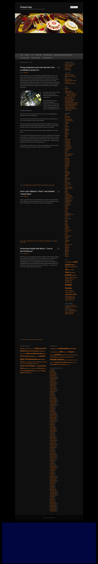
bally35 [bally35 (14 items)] (68, 265)
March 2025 (52, 372)
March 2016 (52, 453)
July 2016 (52, 449)
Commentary (67, 142)
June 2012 (52, 497)
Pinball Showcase (69, 199)
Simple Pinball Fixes (69, 214)
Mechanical (67, 174)
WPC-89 (66, 251)
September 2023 (53, 378)
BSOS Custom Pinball (24, 57)
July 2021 (52, 392)
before (25, 240)
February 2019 (53, 428)
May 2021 (52, 394)
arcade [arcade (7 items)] (68, 262)
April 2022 (52, 385)
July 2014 (52, 470)
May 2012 (52, 499)
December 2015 (53, 454)
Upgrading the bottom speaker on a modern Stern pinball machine (70, 109)
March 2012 (52, 502)
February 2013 (53, 490)
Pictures (67, 192)
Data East (67, 149)
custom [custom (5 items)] (76, 266)
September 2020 (53, 404)
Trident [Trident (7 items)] (67, 298)
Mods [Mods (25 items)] (21, 361)
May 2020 (52, 410)
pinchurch (35, 339)
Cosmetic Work (68, 146)
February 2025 (53, 374)
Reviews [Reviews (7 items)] (36, 366)
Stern (66, 223)
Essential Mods (68, 155)
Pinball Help (26, 7)
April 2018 (52, 434)
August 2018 (52, 431)
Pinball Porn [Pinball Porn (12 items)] (30, 363)
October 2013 (53, 479)
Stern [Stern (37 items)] (22, 368)
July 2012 (52, 496)
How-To (30, 185)
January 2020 (53, 414)
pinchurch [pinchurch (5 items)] (67, 290)
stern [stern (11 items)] (71, 294)
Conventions (67, 145)
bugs (66, 138)
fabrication (67, 158)
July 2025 (52, 369)
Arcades (67, 122)
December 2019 (53, 415)
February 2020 (53, 413)
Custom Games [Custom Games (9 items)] (23, 353)
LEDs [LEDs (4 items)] (73, 277)
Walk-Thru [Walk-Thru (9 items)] (72, 298)
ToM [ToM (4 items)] (73, 296)
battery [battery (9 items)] (73, 265)
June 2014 (52, 472)
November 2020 (53, 401)
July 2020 (52, 407)
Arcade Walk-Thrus (69, 120)
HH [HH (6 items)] (75, 275)
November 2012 (53, 493)
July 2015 (52, 460)
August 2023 (52, 379)
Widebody (67, 247)
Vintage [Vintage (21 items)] (43, 370)
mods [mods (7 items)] (70, 278)
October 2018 (53, 430)
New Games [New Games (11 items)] (30, 361)
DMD (66, 152)
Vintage (66, 241)
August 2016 (52, 447)
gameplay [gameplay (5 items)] (73, 272)
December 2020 (53, 400)
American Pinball (68, 119)
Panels (66, 191)
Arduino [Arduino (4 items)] (71, 262)
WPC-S (66, 254)
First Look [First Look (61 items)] (24, 356)
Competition (67, 143)
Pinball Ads (67, 194)
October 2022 (53, 384)
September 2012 (53, 495)
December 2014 (53, 466)
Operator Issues (68, 188)
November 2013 (53, 477)
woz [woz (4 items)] (69, 364)
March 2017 (52, 443)
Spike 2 (66, 221)
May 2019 (52, 424)
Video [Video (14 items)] (35, 370)
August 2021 (52, 391)
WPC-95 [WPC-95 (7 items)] (30, 372)
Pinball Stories (68, 201)
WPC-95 (66, 253)
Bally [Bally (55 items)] (37, 348)
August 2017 (52, 441)
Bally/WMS (67, 129)
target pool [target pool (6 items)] (67, 296)
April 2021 (52, 395)
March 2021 (52, 397)
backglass (67, 126)
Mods (66, 176)
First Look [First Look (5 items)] (70, 269)
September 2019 (53, 420)
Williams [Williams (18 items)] (22, 372)
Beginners (67, 133)
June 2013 (52, 484)
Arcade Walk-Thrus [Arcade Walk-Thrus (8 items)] (28, 348)
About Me (27, 54)
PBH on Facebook (69, 65)
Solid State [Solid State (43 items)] (42, 366)
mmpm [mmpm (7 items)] (67, 278)
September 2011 (53, 510)
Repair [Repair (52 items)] (32, 366)
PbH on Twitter (68, 69)
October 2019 (53, 418)
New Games (67, 182)
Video (66, 238)
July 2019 (52, 423)
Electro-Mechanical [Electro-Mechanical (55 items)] (34, 353)
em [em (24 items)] (66, 269)
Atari (66, 125)
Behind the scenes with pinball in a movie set (63, 54)
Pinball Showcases (69, 101)
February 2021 (53, 398)
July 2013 (52, 483)
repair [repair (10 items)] (67, 294)
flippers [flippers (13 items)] (68, 272)
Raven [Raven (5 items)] (71, 292)
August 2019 (52, 421)
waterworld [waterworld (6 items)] (67, 299)
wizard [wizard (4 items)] (67, 364)
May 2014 (52, 473)
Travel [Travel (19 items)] (21, 370)
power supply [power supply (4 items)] (67, 292)
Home (21, 54)
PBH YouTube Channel (70, 64)
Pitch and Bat (68, 204)
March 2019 (52, 427)
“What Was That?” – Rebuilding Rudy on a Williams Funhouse (71, 311)
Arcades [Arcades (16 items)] (22, 348)
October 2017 (53, 438)
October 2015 (53, 456)
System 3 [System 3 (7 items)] (29, 368)
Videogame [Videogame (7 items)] (39, 370)
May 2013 (52, 486)
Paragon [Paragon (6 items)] (67, 280)
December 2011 (53, 506)
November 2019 (53, 417)
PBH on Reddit (68, 66)
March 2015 (52, 464)
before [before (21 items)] (27, 351)
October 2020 (53, 402)
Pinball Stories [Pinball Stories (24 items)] (57, 359)
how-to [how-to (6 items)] (66, 277)
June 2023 (52, 381)
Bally (66, 128)
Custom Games (68, 148)
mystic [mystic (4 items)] (58, 357)
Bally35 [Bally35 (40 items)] (22, 351)
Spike (66, 220)
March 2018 (52, 436)
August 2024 (52, 375)
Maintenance (67, 172)
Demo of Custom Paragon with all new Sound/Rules (71, 306)
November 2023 (53, 377)
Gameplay (67, 164)
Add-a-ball (67, 117)
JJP (66, 169)
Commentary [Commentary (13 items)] (42, 351)
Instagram (67, 68)
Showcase (67, 212)
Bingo (66, 135)
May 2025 (52, 371)
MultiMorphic (68, 178)
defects (66, 151)
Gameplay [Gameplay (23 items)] (32, 356)
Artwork (66, 123)
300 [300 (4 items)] (65, 262)
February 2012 (53, 503)
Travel (66, 234)
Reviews (67, 208)
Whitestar (67, 246)
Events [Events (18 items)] (44, 353)
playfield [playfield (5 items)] (71, 290)
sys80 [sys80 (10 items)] (75, 294)
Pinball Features (68, 195)
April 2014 (52, 474)
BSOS (66, 136)
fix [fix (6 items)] (73, 269)
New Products (68, 184)
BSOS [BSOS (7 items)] (66, 266)
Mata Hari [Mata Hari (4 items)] (75, 277)
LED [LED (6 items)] (71, 277)
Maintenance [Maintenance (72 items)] (33, 359)
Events (25, 339)
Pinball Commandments (70, 83)
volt (66, 243)
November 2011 (53, 508)
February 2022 (53, 387)
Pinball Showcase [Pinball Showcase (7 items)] (36, 363)
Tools (66, 233)
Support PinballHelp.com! (47, 57)
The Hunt (67, 231)
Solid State (35, 185)
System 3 (39, 185)
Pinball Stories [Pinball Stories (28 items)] (24, 366)
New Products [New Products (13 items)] (36, 361)
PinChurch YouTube (69, 74)
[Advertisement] (49, 43)
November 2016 (53, 444)
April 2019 (52, 425)
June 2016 (52, 450)
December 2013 (53, 476)
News (66, 185)
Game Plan (67, 162)
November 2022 (53, 382)
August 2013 (52, 482)
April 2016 (52, 451)
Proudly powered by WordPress (49, 517)
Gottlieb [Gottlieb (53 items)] (42, 356)
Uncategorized (68, 235)
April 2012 (52, 500)
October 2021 (53, 388)
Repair (66, 207)
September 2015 (53, 457)
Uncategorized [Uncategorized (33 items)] (28, 370)
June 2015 (52, 461)
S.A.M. (66, 210)
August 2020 (52, 405)
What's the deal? (68, 244)
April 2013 (52, 487)
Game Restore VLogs (48, 54)
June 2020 (52, 408)
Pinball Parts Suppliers (35, 57)
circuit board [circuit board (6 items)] (71, 266)
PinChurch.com (68, 79)
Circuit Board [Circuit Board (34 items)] (34, 351)
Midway (66, 175)
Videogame (67, 240)
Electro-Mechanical (30, 240)
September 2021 (53, 389)
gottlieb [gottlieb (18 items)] (68, 275)
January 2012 (53, 505)
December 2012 (53, 492)
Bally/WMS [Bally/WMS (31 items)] (42, 348)
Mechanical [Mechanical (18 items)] (42, 359)
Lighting (67, 171)
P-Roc (66, 189)
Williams (49, 240)
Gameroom (67, 165)
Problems (67, 205)
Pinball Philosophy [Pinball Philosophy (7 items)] (23, 363)
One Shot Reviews (69, 187)
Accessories (67, 116)
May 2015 (52, 463)
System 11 (67, 227)
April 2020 (52, 411)
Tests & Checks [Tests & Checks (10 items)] (34, 368)
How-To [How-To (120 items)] (23, 359)
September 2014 (53, 467)
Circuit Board (26, 185)
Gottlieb (40, 240)
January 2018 (53, 437)
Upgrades (67, 237)
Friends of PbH (38, 54)
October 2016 (53, 446)
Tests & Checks (68, 230)
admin (66, 313)
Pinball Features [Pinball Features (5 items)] (68, 282)
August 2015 (52, 459)
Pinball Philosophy (69, 197)
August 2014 (52, 469)
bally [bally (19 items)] (75, 262)
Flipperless (67, 161)
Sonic (66, 217)
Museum (67, 179)
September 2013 (53, 480)
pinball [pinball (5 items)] (70, 280)
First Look (37, 240)
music (31, 339)
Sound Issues (68, 218)
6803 (66, 115)
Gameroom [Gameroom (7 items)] (37, 356)
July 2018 (52, 433)
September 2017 (53, 440)
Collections (67, 140)
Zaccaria (67, 256)
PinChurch (67, 202)
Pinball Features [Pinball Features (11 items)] (43, 361)
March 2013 (52, 489)
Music (66, 181)
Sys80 (66, 224)
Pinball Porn (67, 198)
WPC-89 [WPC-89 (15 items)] (27, 372)
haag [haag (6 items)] (73, 275)
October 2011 (53, 509)
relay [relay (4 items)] (74, 292)
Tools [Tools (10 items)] (45, 368)
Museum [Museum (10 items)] (25, 361)
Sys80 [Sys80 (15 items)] (25, 368)
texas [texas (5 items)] (72, 296)
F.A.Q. (32, 54)
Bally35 (66, 130)
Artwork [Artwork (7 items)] (33, 348)
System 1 (67, 225)
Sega (66, 211)
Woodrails (67, 250)
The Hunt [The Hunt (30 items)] (41, 368)
